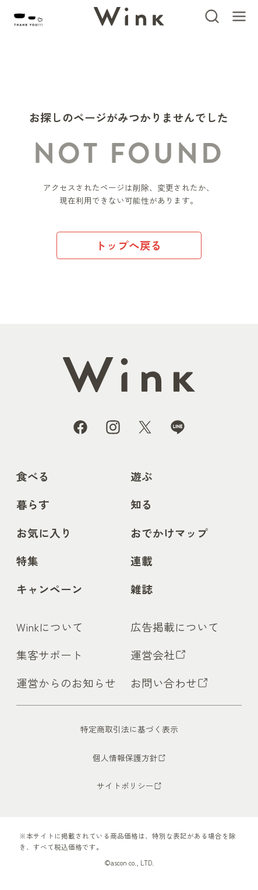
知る (141, 504)
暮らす (33, 504)
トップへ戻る (129, 245)
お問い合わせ (163, 682)
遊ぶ (141, 476)
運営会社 (152, 654)
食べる (33, 476)
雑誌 (141, 588)
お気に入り (44, 532)
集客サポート (49, 654)
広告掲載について (174, 626)
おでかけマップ (169, 532)
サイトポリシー (125, 785)
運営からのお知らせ (66, 682)
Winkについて (49, 626)
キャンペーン (49, 588)
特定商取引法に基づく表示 (129, 729)
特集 (27, 560)
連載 (141, 560)
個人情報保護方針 (125, 757)
